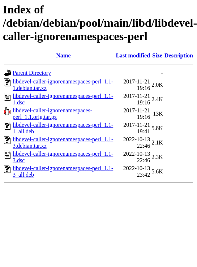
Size (157, 55)
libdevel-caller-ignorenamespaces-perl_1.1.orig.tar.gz (52, 113)
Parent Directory (32, 73)
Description (178, 55)
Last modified (133, 55)
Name (63, 55)
